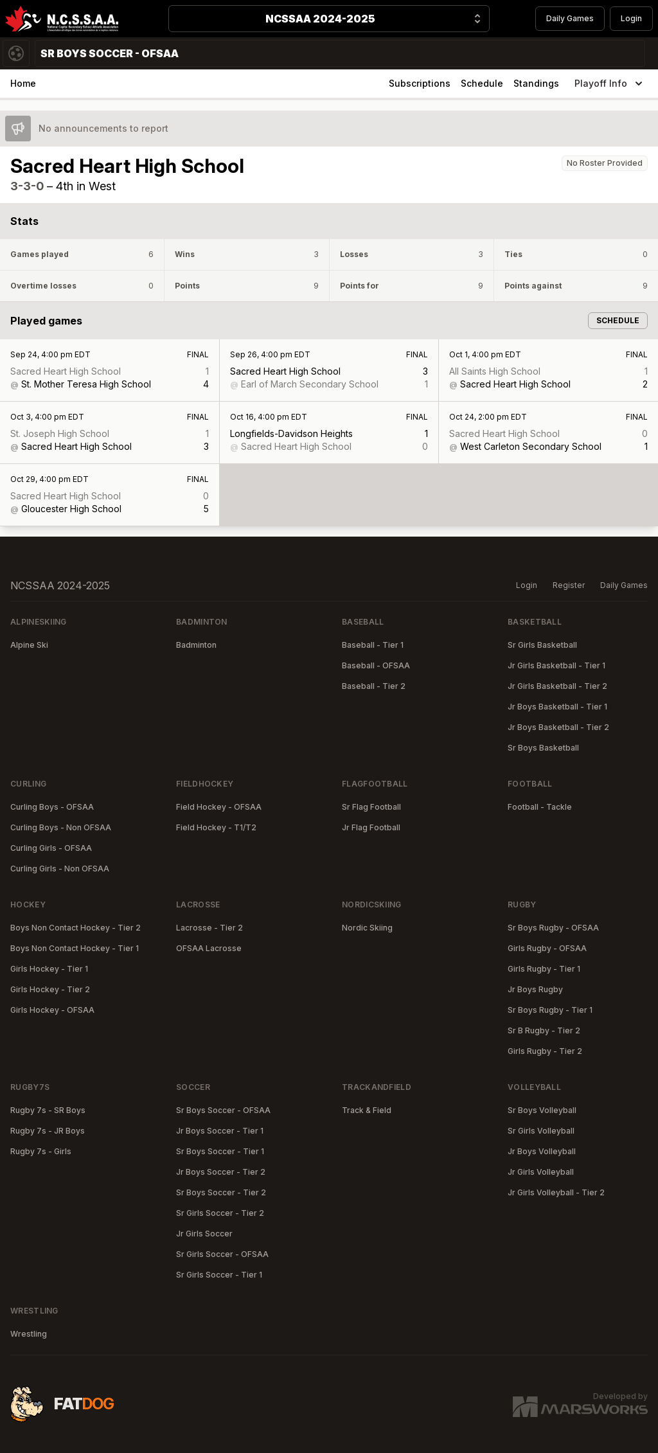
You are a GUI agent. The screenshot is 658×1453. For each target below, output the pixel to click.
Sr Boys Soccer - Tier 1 (220, 1151)
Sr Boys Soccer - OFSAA (223, 1110)
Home (23, 83)
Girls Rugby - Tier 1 (544, 969)
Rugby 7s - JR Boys (47, 1131)
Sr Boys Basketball (543, 748)
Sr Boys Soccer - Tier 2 (221, 1192)
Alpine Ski (29, 645)
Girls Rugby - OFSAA (547, 948)
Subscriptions (419, 83)
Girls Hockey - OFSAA (52, 1010)
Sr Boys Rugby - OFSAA (553, 927)
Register (569, 585)
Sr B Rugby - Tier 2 (544, 1030)
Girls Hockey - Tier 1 (49, 969)
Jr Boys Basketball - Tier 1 (557, 706)
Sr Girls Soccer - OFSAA (222, 1254)
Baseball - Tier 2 (373, 686)
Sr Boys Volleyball (542, 1110)
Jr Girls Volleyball (541, 1172)
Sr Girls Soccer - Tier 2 (220, 1213)
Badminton (196, 645)
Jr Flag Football (371, 827)
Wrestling (28, 1334)
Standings (536, 83)
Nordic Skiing (367, 927)
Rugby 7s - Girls (40, 1151)
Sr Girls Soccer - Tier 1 (219, 1274)
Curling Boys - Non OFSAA (60, 827)
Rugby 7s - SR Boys (47, 1110)
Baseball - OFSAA (376, 665)
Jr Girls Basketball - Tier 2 (557, 686)
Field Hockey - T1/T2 (216, 827)
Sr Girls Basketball (542, 645)
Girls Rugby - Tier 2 (545, 1051)
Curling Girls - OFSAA (51, 848)
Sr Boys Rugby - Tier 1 (550, 1010)
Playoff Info (609, 83)
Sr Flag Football (371, 807)
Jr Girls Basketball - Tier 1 (556, 665)
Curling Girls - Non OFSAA (59, 868)
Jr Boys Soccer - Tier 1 (219, 1131)
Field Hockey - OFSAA (219, 807)
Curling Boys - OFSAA (52, 807)
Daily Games (570, 18)
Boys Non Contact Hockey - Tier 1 (74, 948)
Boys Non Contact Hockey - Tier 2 (75, 927)
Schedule (482, 83)
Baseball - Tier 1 (373, 645)
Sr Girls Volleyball (541, 1131)
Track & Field (366, 1110)
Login (631, 18)
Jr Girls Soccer (204, 1233)
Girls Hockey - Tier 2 (50, 989)
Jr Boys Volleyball (542, 1151)
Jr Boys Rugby (535, 989)
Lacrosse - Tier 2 (209, 927)
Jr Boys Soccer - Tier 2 (220, 1172)
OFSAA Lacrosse (209, 948)
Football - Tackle (540, 807)
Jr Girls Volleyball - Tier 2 (556, 1192)
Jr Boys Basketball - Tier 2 (558, 727)
